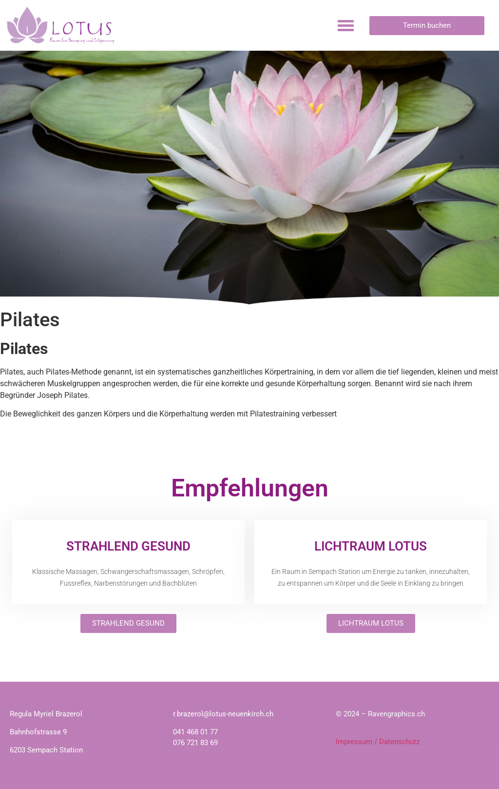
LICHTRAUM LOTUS (370, 546)
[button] (346, 25)
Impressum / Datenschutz (378, 741)
